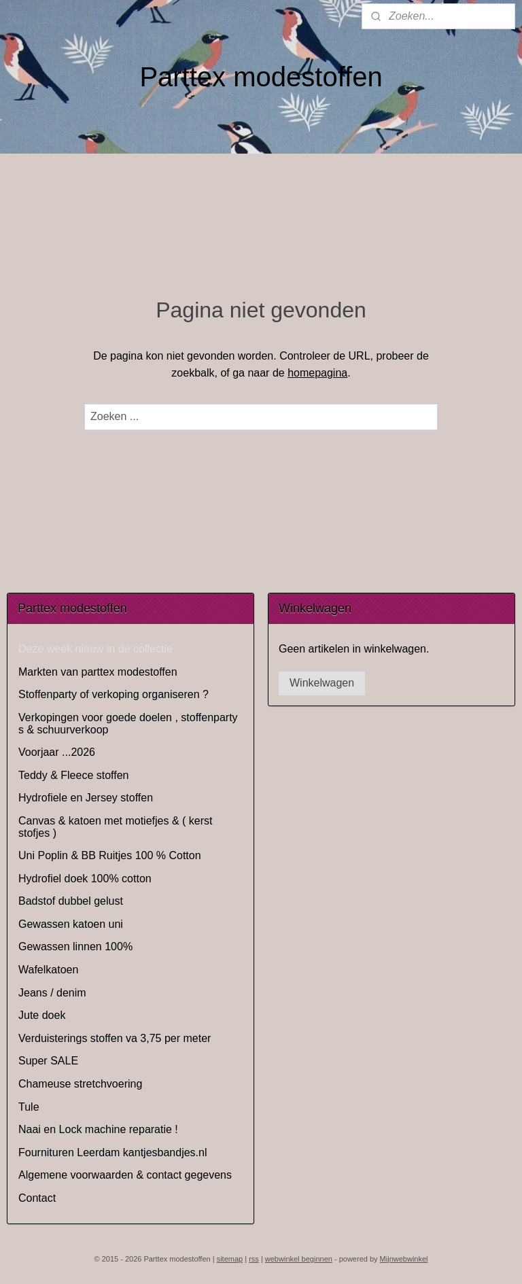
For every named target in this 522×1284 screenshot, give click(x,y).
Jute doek (41, 1015)
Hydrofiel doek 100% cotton (85, 878)
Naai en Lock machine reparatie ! (98, 1129)
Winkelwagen (322, 683)
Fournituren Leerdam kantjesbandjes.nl (112, 1152)
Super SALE (48, 1060)
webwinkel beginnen (298, 1259)
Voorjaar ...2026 (56, 752)
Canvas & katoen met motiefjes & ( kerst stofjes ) (115, 827)
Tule (28, 1107)
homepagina (317, 373)
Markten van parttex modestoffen (97, 672)
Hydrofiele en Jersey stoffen (85, 797)
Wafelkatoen (48, 969)
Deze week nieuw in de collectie (95, 649)
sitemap (230, 1259)
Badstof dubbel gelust (70, 901)
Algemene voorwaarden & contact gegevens (125, 1175)
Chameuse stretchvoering (80, 1084)
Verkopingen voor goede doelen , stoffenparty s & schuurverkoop (128, 723)
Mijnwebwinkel (404, 1259)
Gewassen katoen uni (70, 924)
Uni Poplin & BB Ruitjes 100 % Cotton (109, 855)
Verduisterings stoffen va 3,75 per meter (114, 1038)
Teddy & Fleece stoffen (73, 775)
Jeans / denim (52, 993)
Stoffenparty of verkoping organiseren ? (113, 694)
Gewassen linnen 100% (75, 946)
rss (254, 1259)
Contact (37, 1198)
